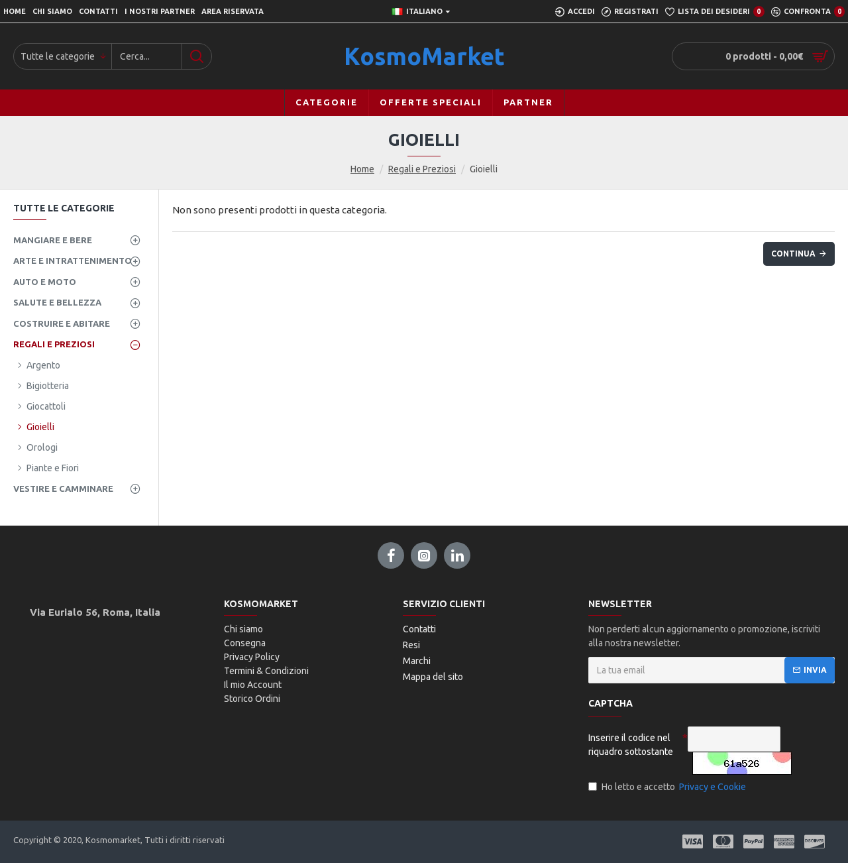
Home (362, 169)
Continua (793, 253)
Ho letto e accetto (668, 787)
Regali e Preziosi (422, 169)
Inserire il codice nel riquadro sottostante (630, 744)
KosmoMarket (424, 56)
